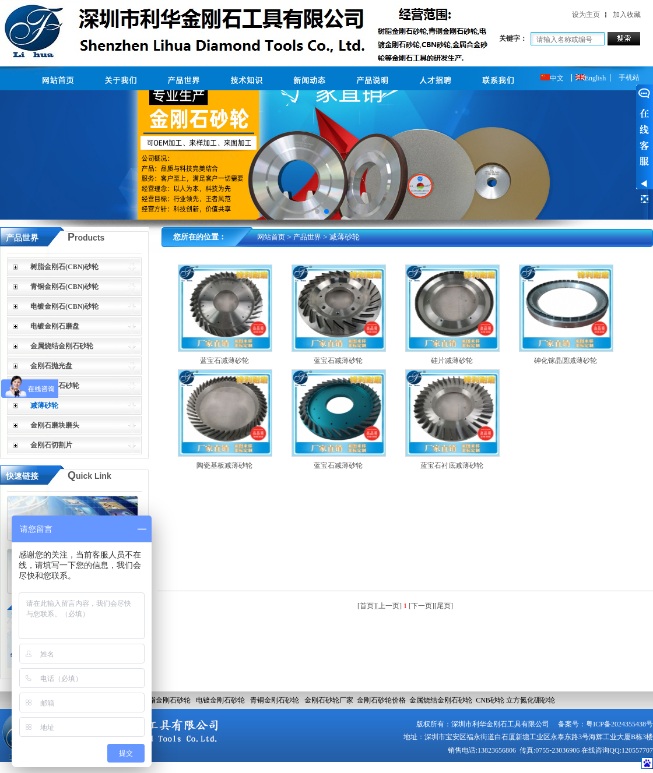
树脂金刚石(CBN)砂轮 (64, 267)
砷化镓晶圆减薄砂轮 (565, 361)
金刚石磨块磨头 (54, 425)
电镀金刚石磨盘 (54, 326)
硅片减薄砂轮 (452, 361)
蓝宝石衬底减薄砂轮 (451, 465)
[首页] (366, 606)
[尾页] (443, 606)
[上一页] (389, 606)
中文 (552, 78)
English (590, 78)
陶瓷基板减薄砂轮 (224, 465)
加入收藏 (627, 14)
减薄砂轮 (44, 405)
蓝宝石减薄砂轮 (224, 361)
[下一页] (421, 606)
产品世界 (307, 237)
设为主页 (586, 14)
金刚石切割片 (51, 445)
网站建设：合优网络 (608, 767)
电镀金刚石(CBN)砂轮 (64, 306)
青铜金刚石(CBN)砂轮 (64, 287)
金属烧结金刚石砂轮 (61, 346)
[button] (317, 211)
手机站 (629, 77)
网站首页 (271, 237)
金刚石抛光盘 (51, 366)
